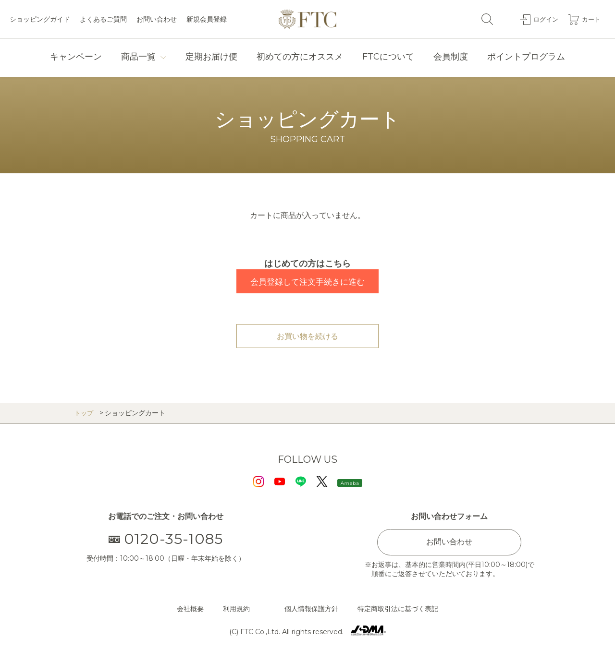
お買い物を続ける (307, 336)
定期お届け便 (211, 56)
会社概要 (190, 608)
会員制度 (450, 56)
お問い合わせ (156, 19)
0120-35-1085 (166, 539)
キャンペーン (76, 56)
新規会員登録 (206, 19)
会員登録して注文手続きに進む (307, 282)
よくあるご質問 (103, 19)
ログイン (543, 18)
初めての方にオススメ (300, 56)
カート (590, 18)
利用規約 (236, 608)
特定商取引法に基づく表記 (397, 608)
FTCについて (388, 56)
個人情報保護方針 (311, 608)
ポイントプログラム (526, 56)
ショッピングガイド (40, 19)
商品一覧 (138, 56)
